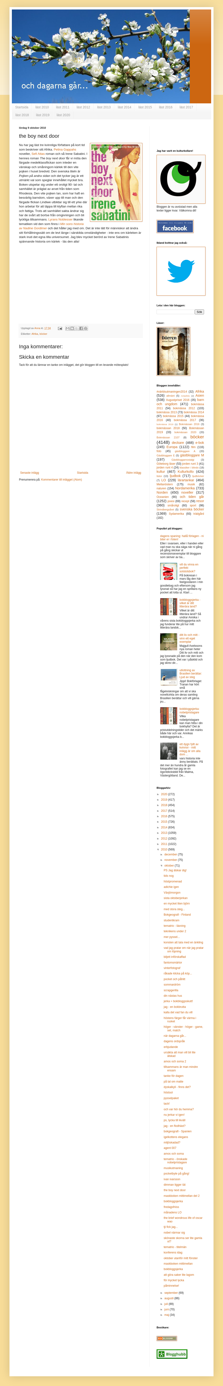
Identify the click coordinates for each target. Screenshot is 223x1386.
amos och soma (174, 1153)
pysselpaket (171, 1098)
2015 (164, 821)
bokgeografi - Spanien (177, 1131)
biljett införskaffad (175, 957)
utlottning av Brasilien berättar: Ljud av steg (191, 674)
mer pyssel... (172, 937)
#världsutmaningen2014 (172, 391)
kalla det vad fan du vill (178, 1012)
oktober (169, 865)
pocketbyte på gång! (176, 1173)
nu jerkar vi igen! (174, 1114)
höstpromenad (173, 881)
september (171, 1292)
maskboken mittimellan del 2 (182, 1196)
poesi (170, 501)
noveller (187, 492)
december (171, 854)
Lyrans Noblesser (60, 219)
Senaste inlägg (29, 472)
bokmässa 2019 (165, 424)
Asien (199, 395)
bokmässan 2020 (185, 432)
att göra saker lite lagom (179, 1274)
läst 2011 (63, 107)
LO (163, 480)
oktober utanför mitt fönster (181, 1258)
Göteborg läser (166, 463)
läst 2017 (186, 107)
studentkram (171, 920)
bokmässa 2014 (194, 412)
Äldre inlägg (133, 472)
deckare (178, 443)
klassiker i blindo (189, 467)
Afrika (35, 333)
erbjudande (171, 1047)
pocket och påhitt (174, 979)
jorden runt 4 (165, 467)
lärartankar (186, 480)
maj (167, 1315)
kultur (161, 471)
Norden (162, 492)
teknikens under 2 (175, 931)
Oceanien (163, 497)
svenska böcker (192, 509)
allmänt (170, 395)
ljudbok (175, 476)
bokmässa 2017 (185, 420)
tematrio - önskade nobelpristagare (175, 1160)
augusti (169, 1298)
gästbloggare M (192, 455)
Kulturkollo (186, 471)
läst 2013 (104, 107)
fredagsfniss (171, 1207)
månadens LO (172, 1212)
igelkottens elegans (176, 1137)
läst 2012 (83, 107)
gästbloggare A (185, 451)
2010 (164, 849)
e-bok (199, 443)
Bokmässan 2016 (189, 424)
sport (193, 505)
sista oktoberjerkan (176, 898)
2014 (164, 827)
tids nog (169, 875)
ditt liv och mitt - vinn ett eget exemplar (189, 638)
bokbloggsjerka (173, 1201)
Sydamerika (176, 513)
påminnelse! (171, 1285)
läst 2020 (63, 115)
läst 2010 (42, 107)
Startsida (21, 107)
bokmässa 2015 (173, 416)
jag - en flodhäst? (175, 1126)
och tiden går (192, 497)
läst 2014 (124, 107)
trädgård (198, 513)
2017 (164, 810)
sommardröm (172, 984)
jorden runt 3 (190, 463)
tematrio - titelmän (175, 1247)
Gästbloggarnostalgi (183, 459)
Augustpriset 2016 (178, 400)
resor (200, 501)
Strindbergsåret (165, 509)
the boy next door (175, 1190)
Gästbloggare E (166, 455)
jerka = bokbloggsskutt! (178, 1001)
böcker (43, 333)
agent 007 (170, 1148)
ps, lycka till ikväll (174, 1120)
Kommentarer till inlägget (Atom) (61, 479)
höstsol (168, 1092)
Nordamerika (185, 488)
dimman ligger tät (175, 1184)
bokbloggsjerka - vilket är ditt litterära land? (190, 603)
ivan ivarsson (172, 1179)
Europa (172, 447)
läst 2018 (22, 115)
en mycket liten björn (177, 903)
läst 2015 (145, 107)
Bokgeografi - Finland (177, 914)
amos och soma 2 (175, 1061)
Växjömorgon (172, 892)
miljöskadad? (172, 1142)
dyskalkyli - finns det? (177, 1087)
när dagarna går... (175, 1035)
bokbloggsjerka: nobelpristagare (190, 710)
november (171, 860)
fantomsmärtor (173, 962)
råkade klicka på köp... (178, 973)
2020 (164, 794)
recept (185, 501)
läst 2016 (165, 107)
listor (159, 476)
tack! (167, 1103)
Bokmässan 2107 (168, 437)
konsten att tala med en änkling (183, 942)
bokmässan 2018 (168, 428)
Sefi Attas (39, 154)
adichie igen (171, 887)
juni (167, 1309)
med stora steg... (174, 909)
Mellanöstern (165, 484)
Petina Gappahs (64, 149)
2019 (164, 799)
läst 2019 (43, 115)
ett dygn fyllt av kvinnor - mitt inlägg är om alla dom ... (190, 749)
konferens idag (173, 1252)
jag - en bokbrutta (175, 1007)
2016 (164, 816)
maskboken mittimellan (178, 1263)
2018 (164, 805)
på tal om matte (173, 1081)
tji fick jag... (171, 1227)
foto (159, 451)
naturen (161, 488)
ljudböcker (198, 476)
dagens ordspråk (174, 1041)
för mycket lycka (174, 1280)
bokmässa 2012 (184, 408)
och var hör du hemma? (179, 1109)
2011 (164, 844)
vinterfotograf (172, 968)
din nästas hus (173, 995)
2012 (164, 838)
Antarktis (185, 396)
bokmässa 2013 (167, 412)
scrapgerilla (171, 990)
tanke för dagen (173, 1076)
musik (191, 484)
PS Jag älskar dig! (175, 870)
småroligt (173, 505)
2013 (164, 833)
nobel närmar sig (174, 1232)
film (193, 447)
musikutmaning (173, 1168)
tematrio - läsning (175, 925)
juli (166, 1304)
